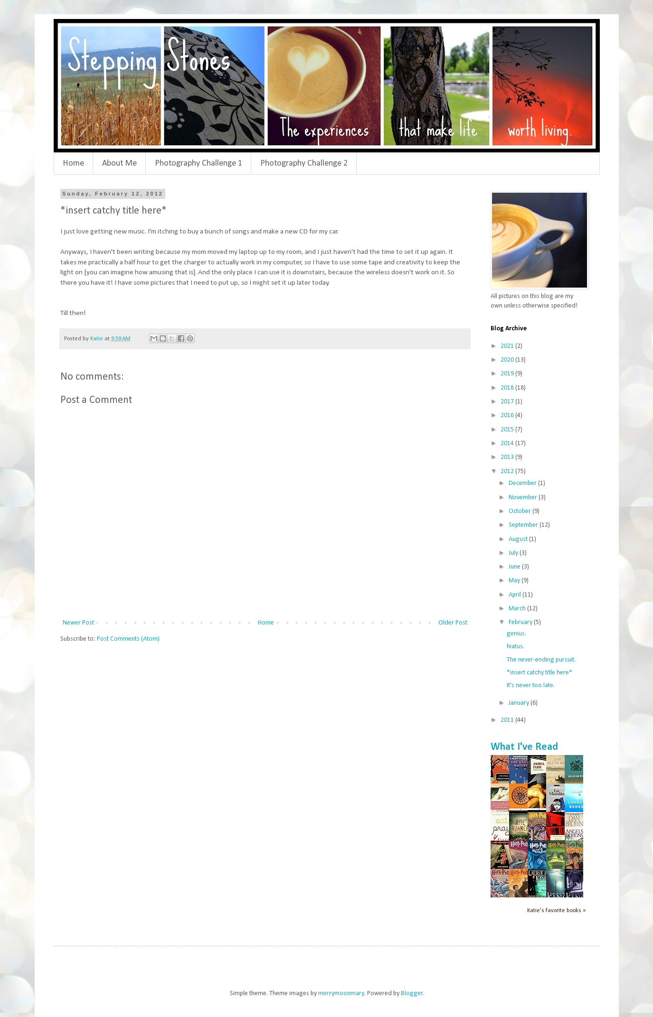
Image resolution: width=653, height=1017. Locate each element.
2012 (508, 471)
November (524, 497)
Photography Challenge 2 (304, 163)
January (519, 703)
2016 (508, 415)
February (521, 622)
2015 (508, 429)
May (515, 580)
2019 (508, 373)
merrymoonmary (341, 993)
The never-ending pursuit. (541, 659)
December (523, 483)
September (524, 525)
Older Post (452, 622)
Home (73, 163)
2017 (508, 401)
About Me (119, 163)
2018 (508, 388)
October (520, 511)
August (519, 539)
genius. (516, 633)
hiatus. (515, 646)
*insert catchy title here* (539, 672)
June (515, 566)
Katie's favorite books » (556, 911)
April (515, 594)
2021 (508, 346)
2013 (508, 457)
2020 (508, 360)
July (514, 553)
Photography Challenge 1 (198, 163)
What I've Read (524, 747)
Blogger (412, 993)
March (518, 608)
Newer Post (78, 622)
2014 (508, 443)
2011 (508, 720)
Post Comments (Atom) (128, 639)
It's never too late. (531, 685)
